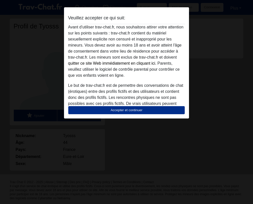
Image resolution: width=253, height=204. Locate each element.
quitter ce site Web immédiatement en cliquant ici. (112, 63)
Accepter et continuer (127, 110)
